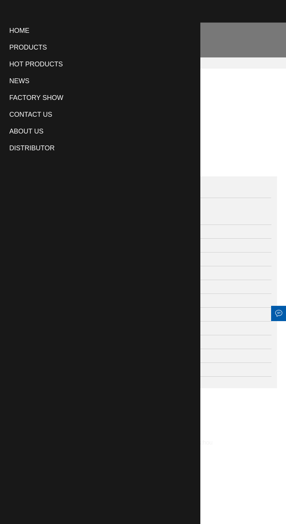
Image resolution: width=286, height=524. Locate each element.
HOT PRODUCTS (36, 64)
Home (19, 30)
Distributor (32, 148)
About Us (26, 131)
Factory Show (36, 97)
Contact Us (30, 114)
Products (28, 47)
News (19, 81)
